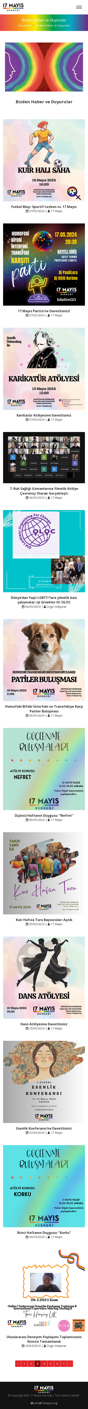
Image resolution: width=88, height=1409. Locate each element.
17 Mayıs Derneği (41, 1395)
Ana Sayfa (24, 25)
